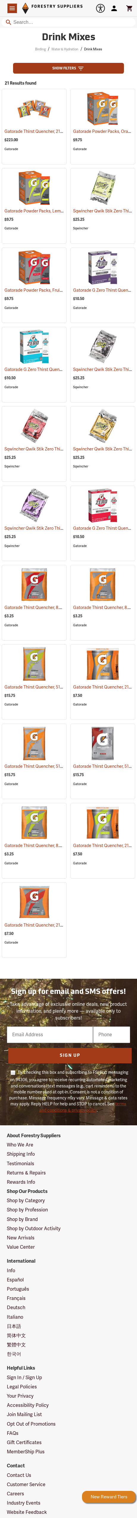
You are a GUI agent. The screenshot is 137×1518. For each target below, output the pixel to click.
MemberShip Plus (26, 1452)
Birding (40, 49)
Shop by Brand (22, 1219)
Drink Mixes (93, 49)
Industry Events (23, 1503)
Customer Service (26, 1485)
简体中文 (16, 1336)
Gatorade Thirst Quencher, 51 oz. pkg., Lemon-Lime (60, 687)
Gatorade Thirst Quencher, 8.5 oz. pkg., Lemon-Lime (61, 845)
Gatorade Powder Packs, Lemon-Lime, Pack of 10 (58, 211)
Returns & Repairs (26, 1173)
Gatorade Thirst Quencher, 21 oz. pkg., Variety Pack (60, 131)
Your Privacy (20, 1396)
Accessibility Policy (28, 1405)
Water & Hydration (64, 49)
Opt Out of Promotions (31, 1424)
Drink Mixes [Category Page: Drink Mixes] (68, 38)
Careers (15, 1494)
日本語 (14, 1326)
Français (16, 1298)
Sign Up (70, 1056)
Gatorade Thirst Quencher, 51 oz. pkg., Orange (55, 766)
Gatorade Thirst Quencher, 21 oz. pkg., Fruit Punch (59, 925)
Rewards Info (21, 1182)
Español (15, 1280)
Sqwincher (80, 228)
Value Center (21, 1247)
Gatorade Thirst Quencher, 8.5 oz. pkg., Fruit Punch (60, 607)
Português (18, 1289)
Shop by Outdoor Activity (34, 1229)
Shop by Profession (27, 1210)
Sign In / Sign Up (24, 1378)
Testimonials (20, 1164)
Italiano (15, 1317)
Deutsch (16, 1308)
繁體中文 (16, 1345)
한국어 (14, 1354)
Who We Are (20, 1145)
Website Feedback (27, 1512)
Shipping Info (21, 1154)
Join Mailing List (24, 1415)
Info (11, 1271)
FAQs (12, 1433)
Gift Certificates (24, 1443)
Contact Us (19, 1475)
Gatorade (11, 149)
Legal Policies (22, 1387)
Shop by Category (26, 1201)
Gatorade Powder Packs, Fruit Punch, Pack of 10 (57, 290)
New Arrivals (20, 1238)
